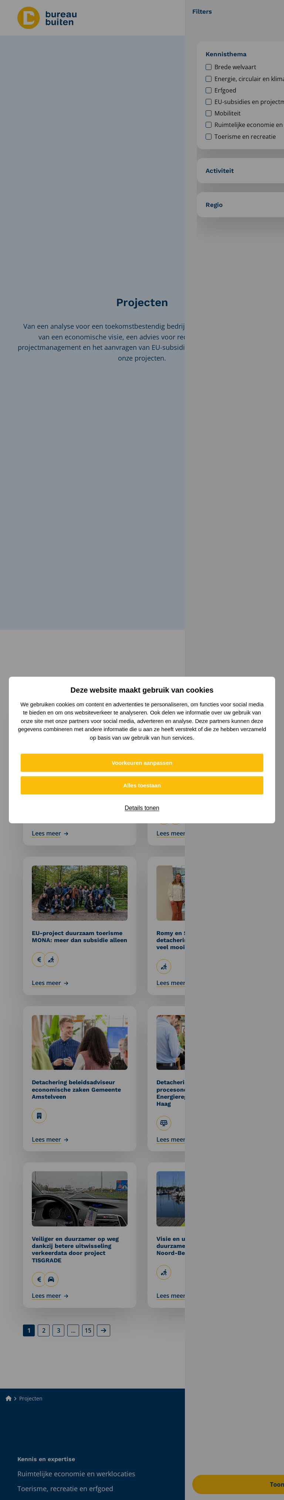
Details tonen (142, 808)
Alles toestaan (142, 785)
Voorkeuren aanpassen (142, 763)
